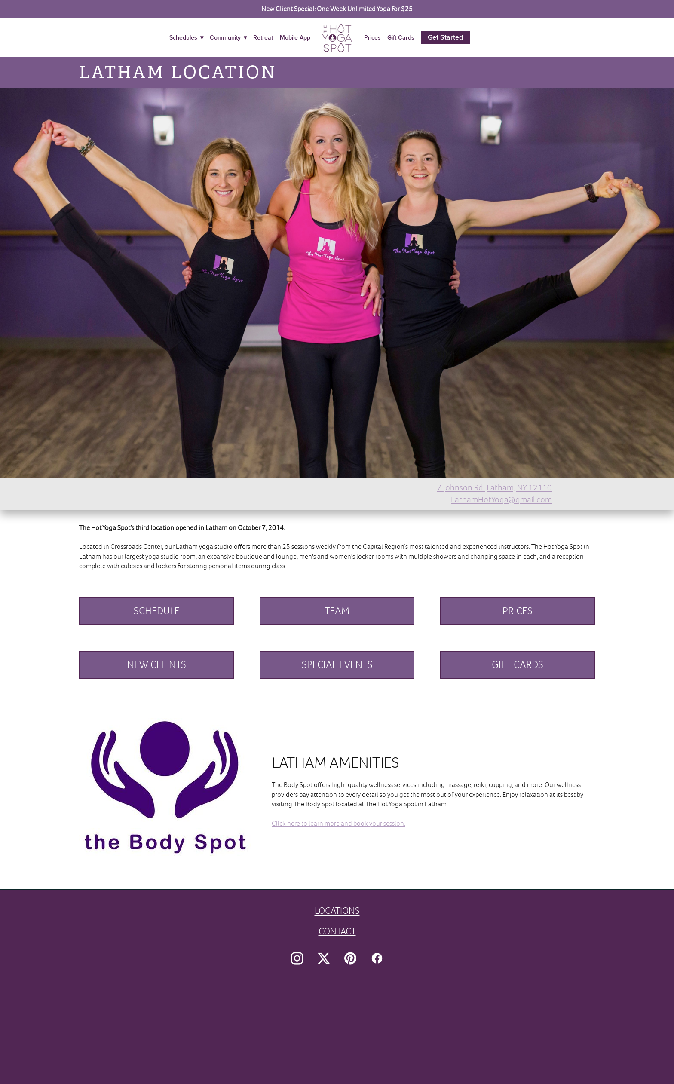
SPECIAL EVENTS (337, 664)
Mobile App (295, 37)
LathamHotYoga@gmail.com (501, 499)
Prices (372, 37)
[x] (324, 958)
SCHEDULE (157, 611)
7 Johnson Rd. (461, 487)
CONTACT (337, 931)
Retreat (263, 37)
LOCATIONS (337, 910)
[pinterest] (350, 958)
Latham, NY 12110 (519, 487)
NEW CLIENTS (156, 664)
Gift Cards (400, 37)
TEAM (337, 611)
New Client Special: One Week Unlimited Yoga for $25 (337, 8)
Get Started (445, 37)
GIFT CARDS (517, 664)
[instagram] (297, 958)
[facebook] (377, 958)
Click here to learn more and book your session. (338, 823)
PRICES (517, 611)
